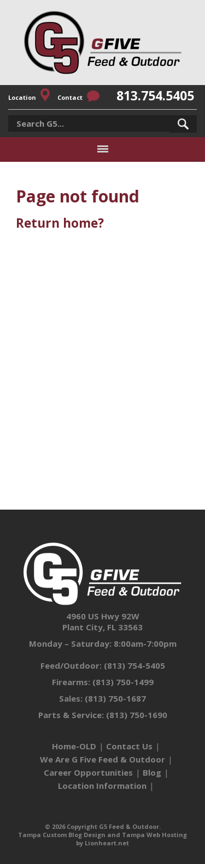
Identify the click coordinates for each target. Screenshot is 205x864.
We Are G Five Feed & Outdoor (102, 759)
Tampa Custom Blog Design (62, 835)
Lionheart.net (107, 843)
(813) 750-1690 (136, 714)
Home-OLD (74, 746)
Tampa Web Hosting (154, 835)
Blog (152, 772)
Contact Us (129, 746)
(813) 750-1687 (115, 698)
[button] (183, 124)
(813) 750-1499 (123, 681)
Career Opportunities (88, 772)
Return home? (60, 222)
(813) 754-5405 (134, 665)
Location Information (102, 785)
